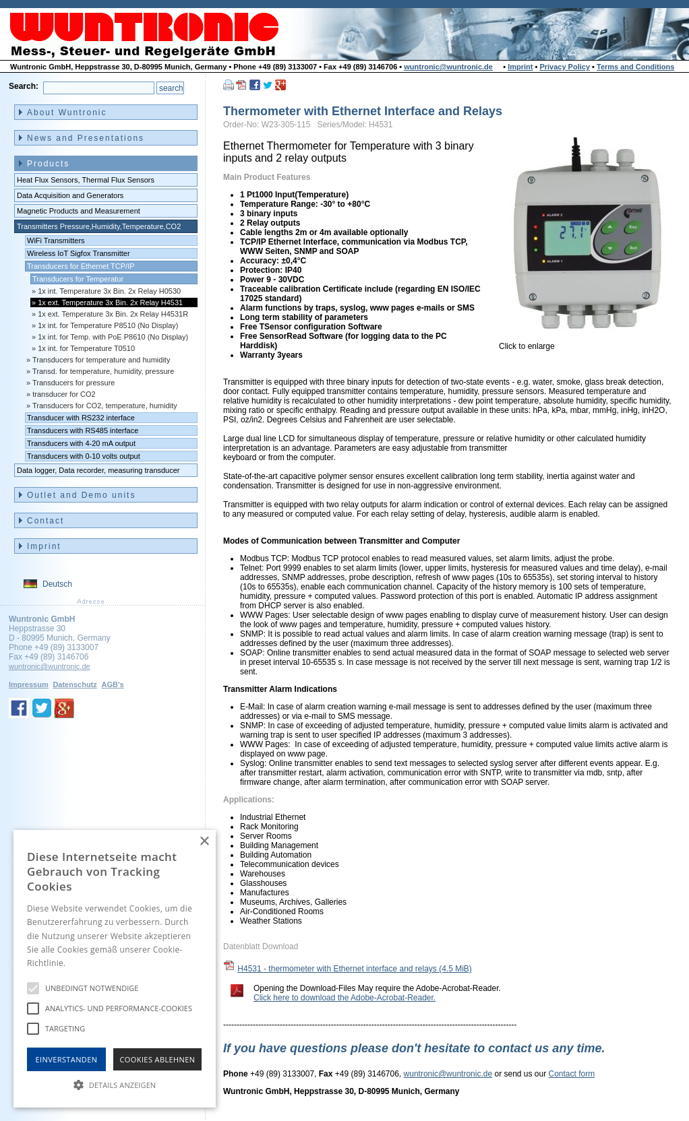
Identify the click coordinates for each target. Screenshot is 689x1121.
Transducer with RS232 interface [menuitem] (81, 418)
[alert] (114, 969)
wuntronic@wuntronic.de (448, 67)
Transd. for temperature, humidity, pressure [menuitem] (103, 371)
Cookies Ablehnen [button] (158, 1059)
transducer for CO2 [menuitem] (64, 394)
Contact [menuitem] (45, 520)
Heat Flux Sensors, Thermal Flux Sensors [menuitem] (85, 180)
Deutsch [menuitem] (57, 584)
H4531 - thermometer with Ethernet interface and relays (354, 968)
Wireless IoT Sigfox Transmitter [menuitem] (78, 253)
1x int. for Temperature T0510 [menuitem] (86, 348)
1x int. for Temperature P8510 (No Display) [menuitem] (108, 325)
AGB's (112, 684)
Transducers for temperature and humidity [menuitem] (101, 360)
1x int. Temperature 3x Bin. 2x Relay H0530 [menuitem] (109, 291)
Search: (23, 86)
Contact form (572, 1074)
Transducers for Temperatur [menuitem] (77, 279)
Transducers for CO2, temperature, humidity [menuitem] (104, 406)
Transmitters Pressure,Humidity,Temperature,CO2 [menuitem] (99, 226)
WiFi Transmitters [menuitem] (56, 240)
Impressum (29, 684)
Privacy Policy (564, 67)
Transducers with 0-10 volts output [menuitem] (83, 456)
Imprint (520, 67)
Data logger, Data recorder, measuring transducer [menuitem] (98, 470)
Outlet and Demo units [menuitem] (81, 495)
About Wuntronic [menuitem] (67, 112)
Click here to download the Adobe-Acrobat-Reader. (344, 997)
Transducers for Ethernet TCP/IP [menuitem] (81, 266)
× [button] (204, 842)
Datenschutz (74, 684)
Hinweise (84, 963)
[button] (114, 1084)
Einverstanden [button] (67, 1059)
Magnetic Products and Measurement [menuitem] (78, 211)
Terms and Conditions (635, 67)
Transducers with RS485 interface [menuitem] (82, 430)
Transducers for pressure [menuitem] (73, 383)
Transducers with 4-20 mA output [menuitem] (81, 443)
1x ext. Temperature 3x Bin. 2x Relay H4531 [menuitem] (110, 302)
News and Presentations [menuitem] (85, 138)
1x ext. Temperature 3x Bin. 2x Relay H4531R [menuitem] (113, 314)
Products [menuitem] (48, 163)
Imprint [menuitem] (44, 546)
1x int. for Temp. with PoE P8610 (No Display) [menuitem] (113, 337)
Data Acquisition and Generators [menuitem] (70, 195)
